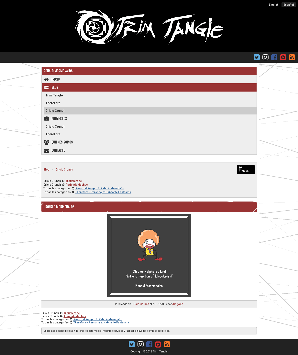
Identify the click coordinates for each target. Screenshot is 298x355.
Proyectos (55, 118)
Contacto (54, 150)
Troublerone (74, 180)
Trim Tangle (54, 95)
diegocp (177, 304)
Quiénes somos (58, 142)
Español (288, 4)
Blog (51, 87)
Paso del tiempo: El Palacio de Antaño (99, 188)
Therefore (53, 103)
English (274, 4)
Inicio (52, 79)
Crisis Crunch (55, 111)
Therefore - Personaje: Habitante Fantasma (103, 192)
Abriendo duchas (77, 184)
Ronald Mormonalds (58, 71)
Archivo (244, 170)
